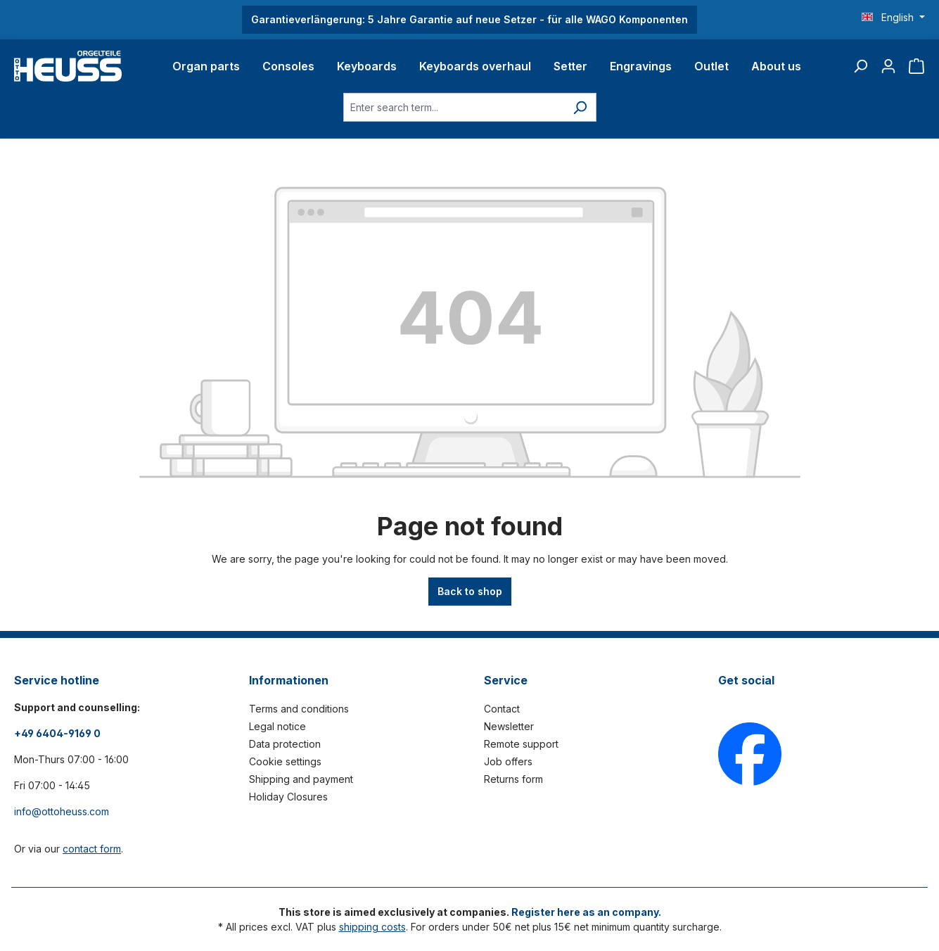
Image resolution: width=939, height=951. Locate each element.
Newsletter (509, 726)
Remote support (521, 744)
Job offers (508, 761)
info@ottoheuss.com (61, 811)
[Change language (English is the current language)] (893, 18)
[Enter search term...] (453, 107)
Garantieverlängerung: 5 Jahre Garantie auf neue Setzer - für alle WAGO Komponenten (469, 19)
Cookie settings (285, 761)
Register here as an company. (586, 912)
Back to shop (469, 591)
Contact (502, 709)
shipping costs (372, 927)
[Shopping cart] (916, 66)
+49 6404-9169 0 (57, 733)
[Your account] (888, 66)
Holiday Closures (288, 797)
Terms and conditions (299, 709)
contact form (92, 849)
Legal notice (277, 726)
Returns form (513, 779)
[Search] (860, 66)
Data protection (285, 744)
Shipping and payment (301, 779)
